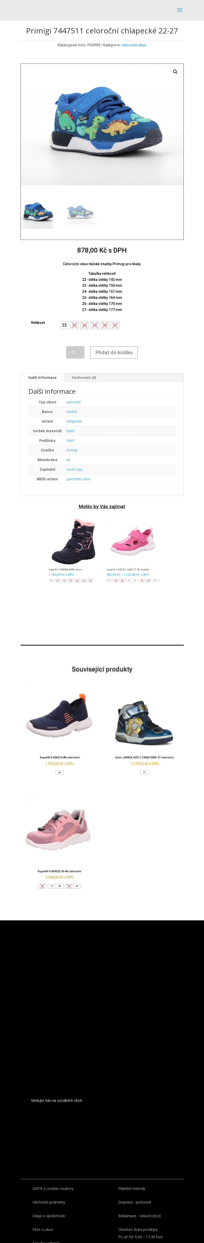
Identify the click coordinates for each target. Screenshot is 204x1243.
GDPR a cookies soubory (52, 1188)
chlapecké (74, 421)
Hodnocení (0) (84, 377)
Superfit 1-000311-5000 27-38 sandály (127, 569)
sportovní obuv (78, 479)
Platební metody (131, 1188)
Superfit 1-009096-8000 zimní (64, 569)
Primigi (72, 450)
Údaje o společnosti (48, 1215)
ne (68, 459)
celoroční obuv (133, 45)
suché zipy (74, 469)
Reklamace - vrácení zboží (139, 1215)
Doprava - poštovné (134, 1202)
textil (70, 430)
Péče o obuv (42, 1229)
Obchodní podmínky (48, 1202)
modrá (71, 411)
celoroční (73, 402)
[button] (64, 325)
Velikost (38, 323)
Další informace (42, 377)
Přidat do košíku (114, 352)
